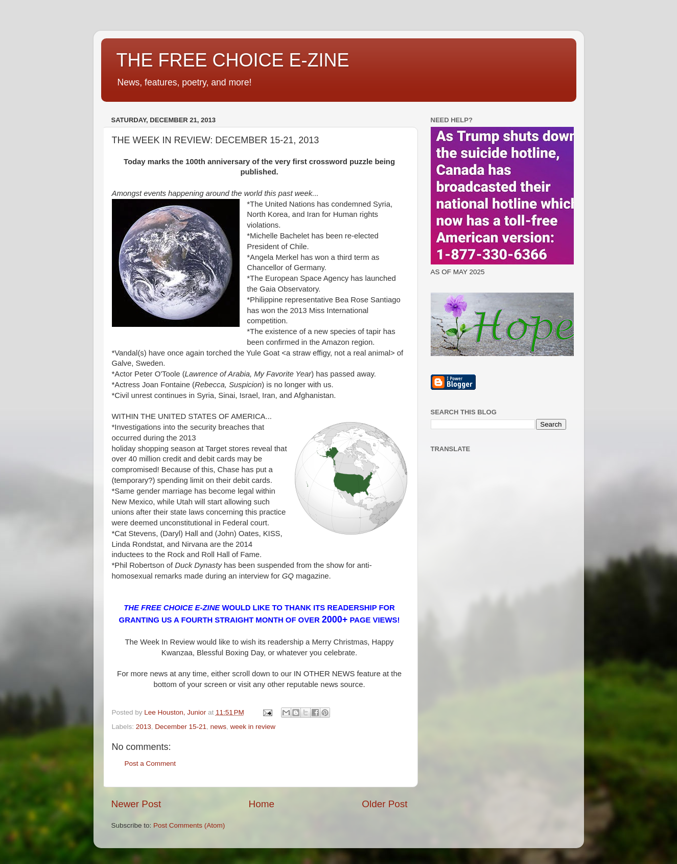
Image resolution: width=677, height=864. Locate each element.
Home (261, 804)
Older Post (384, 804)
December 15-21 (180, 726)
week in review (252, 726)
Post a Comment (150, 763)
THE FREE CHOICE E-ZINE (232, 60)
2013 (143, 726)
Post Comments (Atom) (189, 825)
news (218, 726)
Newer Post (136, 804)
